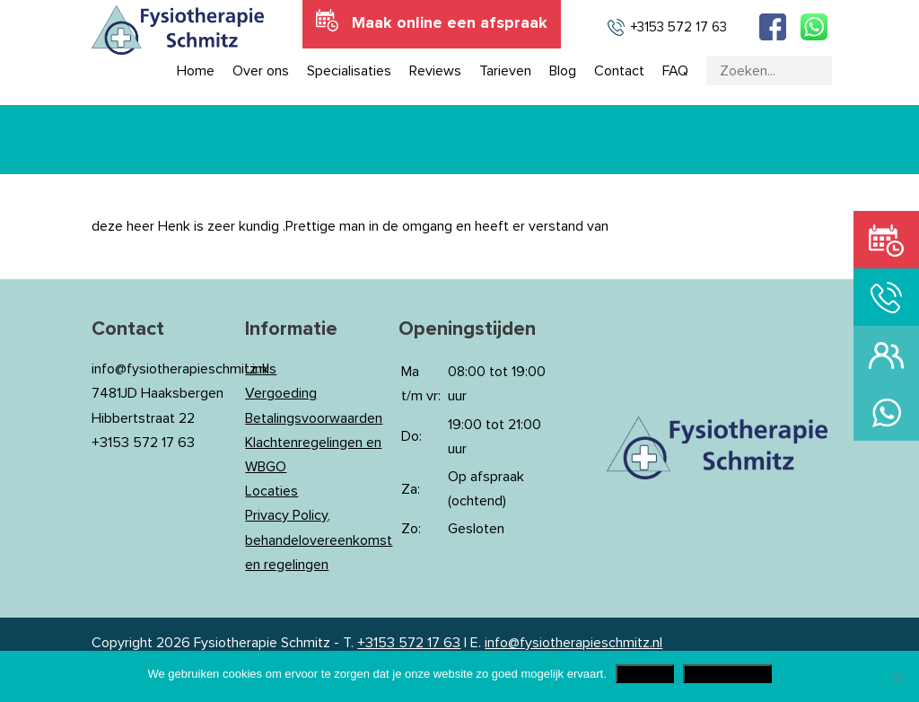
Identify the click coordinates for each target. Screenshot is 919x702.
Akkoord (645, 673)
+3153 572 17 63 (408, 643)
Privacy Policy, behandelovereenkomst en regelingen (318, 539)
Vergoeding (281, 393)
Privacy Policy (727, 673)
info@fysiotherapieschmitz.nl (573, 643)
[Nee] (897, 677)
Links (260, 369)
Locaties (271, 491)
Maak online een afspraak (449, 23)
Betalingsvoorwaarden (313, 418)
